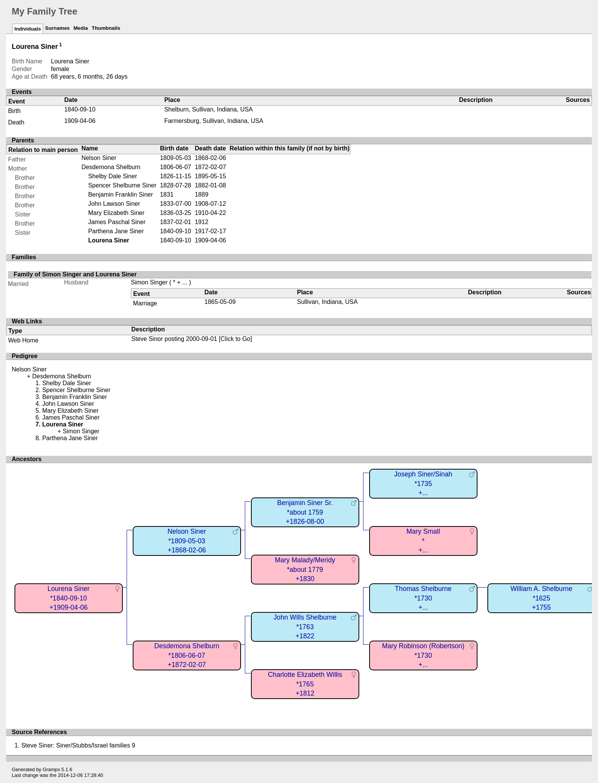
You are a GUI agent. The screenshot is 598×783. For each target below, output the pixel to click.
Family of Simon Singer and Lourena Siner (75, 274)
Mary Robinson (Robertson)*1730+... (423, 655)
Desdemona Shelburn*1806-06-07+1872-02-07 (186, 655)
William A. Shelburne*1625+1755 (541, 598)
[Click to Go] (234, 339)
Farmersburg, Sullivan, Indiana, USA (214, 121)
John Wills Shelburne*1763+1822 (304, 626)
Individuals (27, 29)
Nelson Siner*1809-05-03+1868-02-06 (186, 541)
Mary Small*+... (423, 541)
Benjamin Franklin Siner (120, 194)
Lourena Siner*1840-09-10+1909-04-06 (68, 598)
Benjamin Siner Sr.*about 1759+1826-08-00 (305, 512)
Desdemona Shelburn (110, 167)
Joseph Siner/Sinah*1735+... (423, 483)
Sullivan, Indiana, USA (327, 302)
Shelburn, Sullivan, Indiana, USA (208, 109)
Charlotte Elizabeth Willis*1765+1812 (305, 684)
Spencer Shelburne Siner (122, 185)
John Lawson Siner (114, 203)
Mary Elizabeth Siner (116, 213)
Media (81, 28)
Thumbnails (106, 28)
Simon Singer (149, 282)
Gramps (51, 769)
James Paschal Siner (116, 222)
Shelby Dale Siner (112, 176)
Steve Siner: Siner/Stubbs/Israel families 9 (78, 745)
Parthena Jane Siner (116, 231)
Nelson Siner (98, 158)
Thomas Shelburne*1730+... (423, 598)
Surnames (57, 28)
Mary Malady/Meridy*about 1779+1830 (305, 569)
